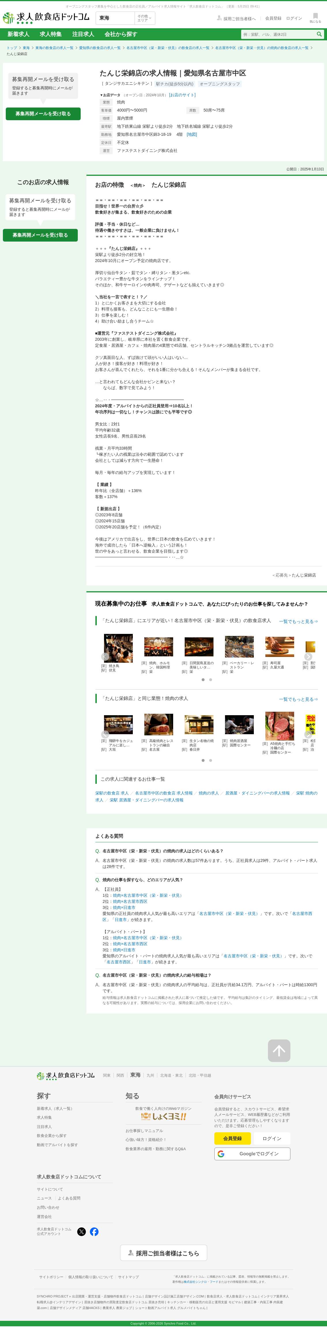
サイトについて (50, 1189)
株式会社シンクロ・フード (201, 1281)
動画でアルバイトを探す (57, 1145)
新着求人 (18, 34)
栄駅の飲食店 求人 (112, 793)
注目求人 (83, 34)
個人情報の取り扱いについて (90, 1277)
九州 (150, 1075)
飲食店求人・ (232, 1296)
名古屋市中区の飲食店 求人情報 (164, 793)
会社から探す (121, 34)
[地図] (192, 134)
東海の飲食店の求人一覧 (54, 48)
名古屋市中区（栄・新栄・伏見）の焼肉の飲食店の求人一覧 (262, 48)
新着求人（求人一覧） (55, 1108)
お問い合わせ (48, 1207)
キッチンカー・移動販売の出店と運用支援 (204, 1302)
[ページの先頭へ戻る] (279, 1050)
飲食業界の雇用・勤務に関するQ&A (156, 1149)
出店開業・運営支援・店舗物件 (107, 1296)
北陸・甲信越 (200, 1075)
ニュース (44, 1198)
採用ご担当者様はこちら (167, 1253)
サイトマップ (128, 1277)
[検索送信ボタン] (319, 34)
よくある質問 (69, 1198)
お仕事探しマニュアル (144, 1131)
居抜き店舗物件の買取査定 (124, 1302)
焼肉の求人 (209, 793)
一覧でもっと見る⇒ (298, 621)
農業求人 (117, 1308)
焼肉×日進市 (124, 907)
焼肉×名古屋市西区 (130, 901)
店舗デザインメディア (75, 1308)
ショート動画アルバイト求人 (170, 1308)
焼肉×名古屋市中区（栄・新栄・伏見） (148, 895)
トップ (12, 48)
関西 (120, 1075)
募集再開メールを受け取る (43, 113)
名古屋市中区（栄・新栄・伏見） (229, 913)
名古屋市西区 (119, 962)
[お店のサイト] (182, 95)
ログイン (272, 1138)
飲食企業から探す (52, 1135)
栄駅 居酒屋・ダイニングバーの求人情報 (147, 800)
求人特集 (51, 34)
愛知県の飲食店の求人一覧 (100, 48)
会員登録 (232, 1138)
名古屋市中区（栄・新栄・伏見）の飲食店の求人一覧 (167, 48)
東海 (26, 48)
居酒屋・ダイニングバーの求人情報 (257, 793)
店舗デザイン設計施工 (174, 1296)
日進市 (121, 919)
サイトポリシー (51, 1277)
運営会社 (44, 1216)
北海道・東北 (171, 1075)
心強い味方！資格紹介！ (146, 1139)
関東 (107, 1075)
